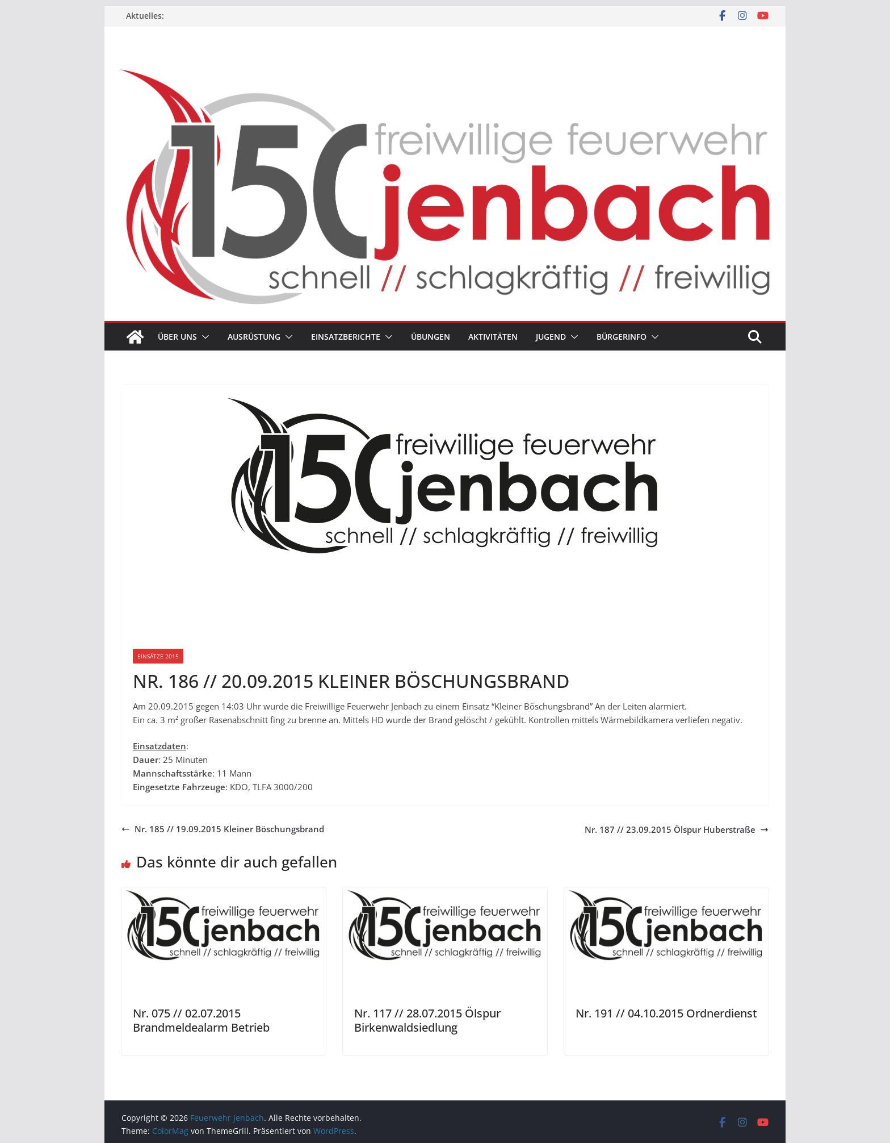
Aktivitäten (493, 336)
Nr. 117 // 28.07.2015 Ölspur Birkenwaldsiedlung (427, 1020)
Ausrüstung (254, 336)
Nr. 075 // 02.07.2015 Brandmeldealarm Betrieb (201, 1020)
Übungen (430, 336)
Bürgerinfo (621, 336)
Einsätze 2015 (158, 656)
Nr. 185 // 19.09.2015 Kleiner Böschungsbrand (222, 829)
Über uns (177, 336)
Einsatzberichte (345, 336)
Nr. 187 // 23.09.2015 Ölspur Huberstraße (677, 829)
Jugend (551, 336)
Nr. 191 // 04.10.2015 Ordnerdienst (666, 1013)
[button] (203, 337)
